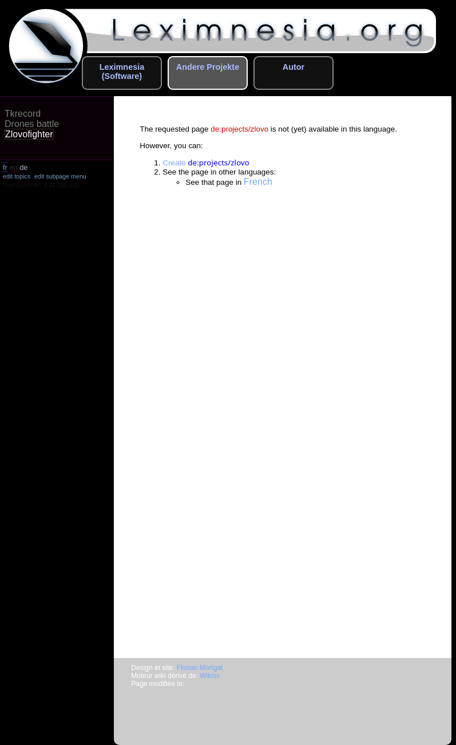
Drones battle (32, 124)
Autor (293, 67)
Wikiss (210, 676)
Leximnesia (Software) (122, 71)
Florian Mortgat (200, 668)
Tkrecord (23, 113)
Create (205, 162)
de (23, 167)
